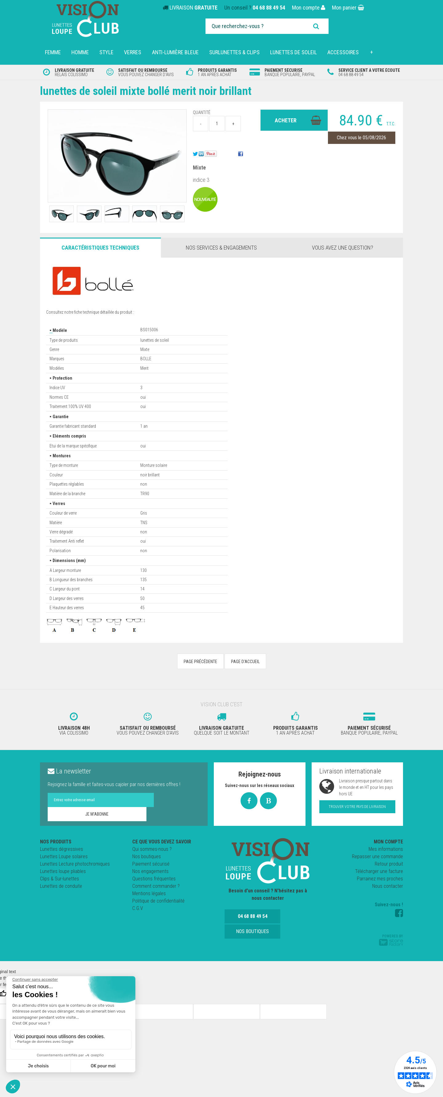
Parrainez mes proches (380, 877)
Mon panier (348, 7)
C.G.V (137, 906)
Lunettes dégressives (61, 847)
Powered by (391, 938)
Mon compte (308, 7)
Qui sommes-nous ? (152, 847)
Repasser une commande (377, 855)
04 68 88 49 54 (269, 7)
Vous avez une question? (342, 247)
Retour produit (389, 862)
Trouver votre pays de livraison (357, 805)
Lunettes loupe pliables (63, 869)
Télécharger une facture (379, 869)
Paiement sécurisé (151, 862)
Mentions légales (149, 892)
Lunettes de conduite (61, 884)
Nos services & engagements (221, 247)
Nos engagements (150, 869)
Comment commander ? (156, 884)
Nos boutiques (146, 855)
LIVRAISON (194, 7)
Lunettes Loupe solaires (64, 855)
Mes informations (386, 847)
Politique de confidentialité (158, 899)
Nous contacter (387, 884)
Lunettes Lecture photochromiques (75, 862)
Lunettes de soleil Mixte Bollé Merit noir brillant (156, 91)
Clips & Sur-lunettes (59, 877)
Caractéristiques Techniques (100, 247)
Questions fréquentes (154, 877)
